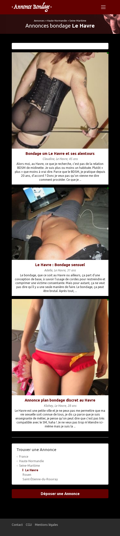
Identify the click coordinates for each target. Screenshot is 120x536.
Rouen (27, 474)
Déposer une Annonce (60, 493)
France (23, 456)
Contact (17, 524)
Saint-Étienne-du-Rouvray (40, 479)
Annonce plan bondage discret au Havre (60, 400)
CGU (29, 524)
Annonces (39, 20)
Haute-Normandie (57, 20)
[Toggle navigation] (103, 7)
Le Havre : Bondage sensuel (60, 265)
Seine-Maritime (77, 20)
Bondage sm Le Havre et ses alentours (60, 153)
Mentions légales (46, 524)
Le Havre (31, 470)
